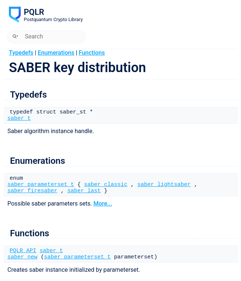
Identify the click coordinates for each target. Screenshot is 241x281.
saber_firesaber (32, 191)
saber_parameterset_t (40, 185)
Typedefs (21, 52)
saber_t (19, 118)
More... (102, 203)
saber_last (84, 191)
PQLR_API (23, 251)
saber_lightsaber (164, 185)
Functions (92, 52)
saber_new (22, 257)
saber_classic (105, 185)
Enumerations (56, 52)
